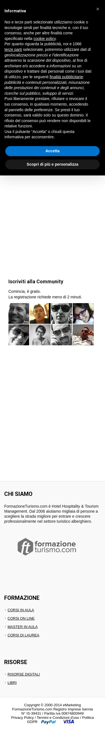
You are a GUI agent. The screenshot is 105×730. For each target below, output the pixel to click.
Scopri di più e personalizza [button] (52, 164)
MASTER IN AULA (23, 627)
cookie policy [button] (45, 38)
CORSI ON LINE (21, 618)
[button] (97, 8)
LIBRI (12, 683)
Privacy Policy (22, 717)
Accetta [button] (52, 151)
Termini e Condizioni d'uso (58, 717)
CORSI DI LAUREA (23, 635)
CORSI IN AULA (21, 610)
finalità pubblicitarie (66, 77)
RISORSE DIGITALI (24, 674)
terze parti (13, 49)
